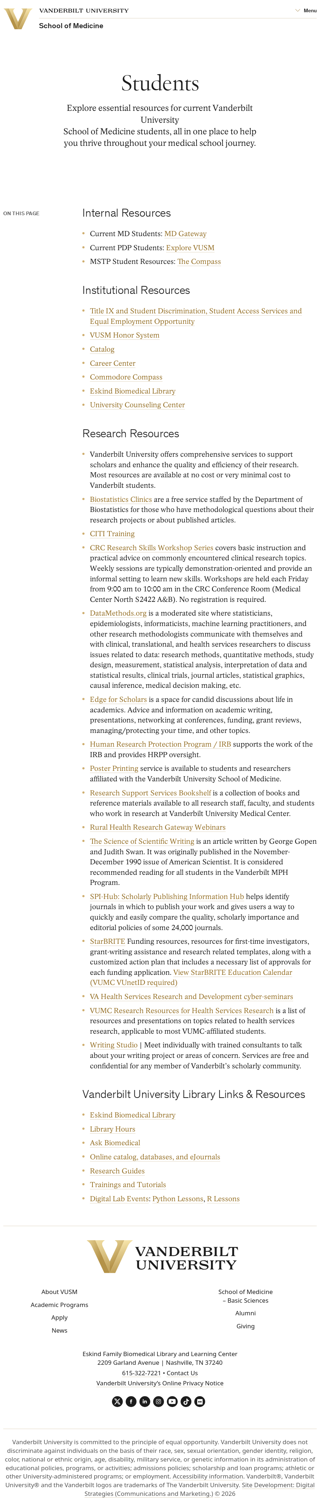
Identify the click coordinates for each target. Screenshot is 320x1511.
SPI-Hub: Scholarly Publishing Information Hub (167, 896)
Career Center (112, 363)
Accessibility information (208, 1476)
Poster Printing (114, 768)
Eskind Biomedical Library (133, 390)
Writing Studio (114, 1045)
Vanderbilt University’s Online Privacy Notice (160, 1383)
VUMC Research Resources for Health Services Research (182, 1010)
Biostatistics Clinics (121, 499)
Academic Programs (59, 1305)
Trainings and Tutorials (128, 1184)
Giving (246, 1326)
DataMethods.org (118, 613)
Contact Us (182, 1373)
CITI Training (112, 533)
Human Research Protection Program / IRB (160, 744)
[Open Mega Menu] (306, 11)
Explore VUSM (190, 247)
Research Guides (117, 1170)
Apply (59, 1317)
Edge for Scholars (118, 699)
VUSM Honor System (125, 335)
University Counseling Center (137, 404)
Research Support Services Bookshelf (150, 792)
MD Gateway (185, 233)
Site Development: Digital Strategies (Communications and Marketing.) (200, 1489)
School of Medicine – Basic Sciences (246, 1296)
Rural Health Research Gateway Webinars (158, 827)
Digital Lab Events (119, 1198)
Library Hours (112, 1129)
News (60, 1330)
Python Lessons (177, 1198)
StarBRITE (107, 941)
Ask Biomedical (115, 1142)
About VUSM (60, 1292)
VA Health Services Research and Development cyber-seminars (191, 996)
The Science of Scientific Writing (142, 841)
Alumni (245, 1313)
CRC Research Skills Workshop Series (151, 547)
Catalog (102, 349)
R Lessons (223, 1198)
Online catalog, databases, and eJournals (155, 1157)
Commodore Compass (126, 377)
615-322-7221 (141, 1373)
